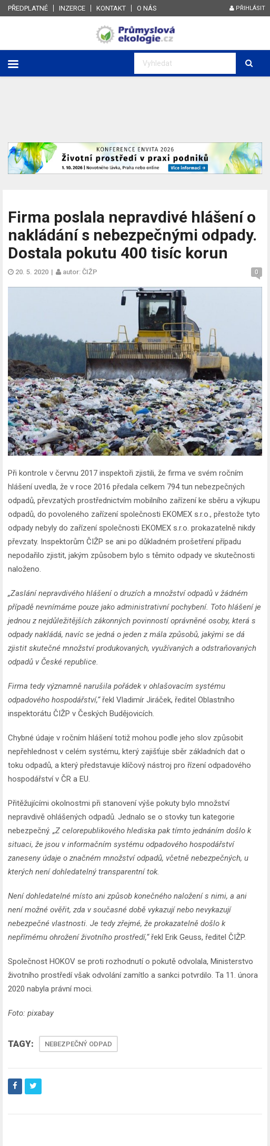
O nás (147, 8)
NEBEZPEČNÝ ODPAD (78, 1044)
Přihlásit (247, 8)
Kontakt (111, 8)
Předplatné (28, 8)
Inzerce (72, 8)
